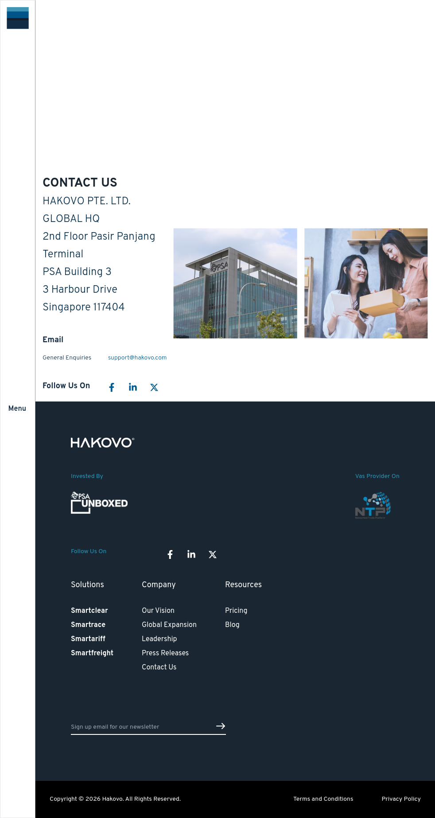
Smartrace (88, 625)
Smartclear (89, 611)
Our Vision (158, 611)
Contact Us (159, 667)
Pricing (236, 611)
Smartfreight (92, 653)
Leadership (159, 639)
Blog (232, 625)
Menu (17, 409)
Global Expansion (169, 625)
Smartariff (88, 639)
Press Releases (165, 653)
